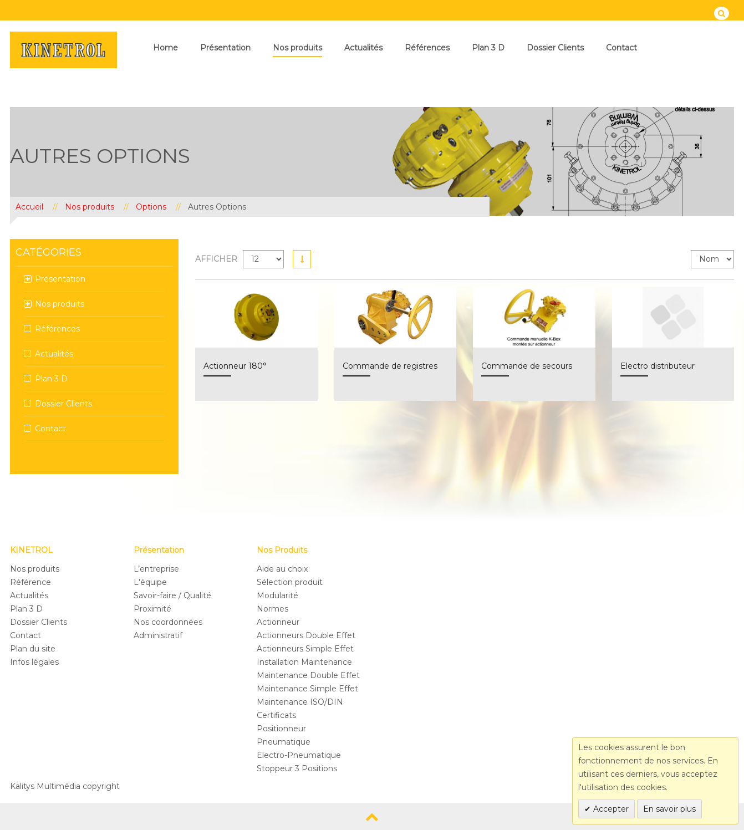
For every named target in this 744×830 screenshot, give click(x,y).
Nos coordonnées (168, 622)
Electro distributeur (657, 366)
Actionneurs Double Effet (306, 635)
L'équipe (150, 582)
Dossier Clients (555, 48)
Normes (272, 609)
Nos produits (297, 48)
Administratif (158, 635)
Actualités (363, 48)
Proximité (152, 609)
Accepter (610, 809)
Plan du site (32, 649)
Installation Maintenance (304, 662)
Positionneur (281, 729)
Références (427, 48)
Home (165, 48)
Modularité (277, 595)
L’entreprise (156, 569)
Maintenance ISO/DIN (300, 702)
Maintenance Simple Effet (307, 689)
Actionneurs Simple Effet (305, 649)
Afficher (216, 259)
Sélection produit (290, 582)
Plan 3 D (488, 48)
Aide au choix (282, 569)
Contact (621, 48)
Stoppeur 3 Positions (297, 768)
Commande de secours (526, 366)
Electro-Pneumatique (299, 755)
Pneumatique (283, 742)
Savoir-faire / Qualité (172, 595)
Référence (30, 582)
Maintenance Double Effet (308, 675)
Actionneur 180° (235, 366)
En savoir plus (669, 809)
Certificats (276, 715)
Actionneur (278, 622)
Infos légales (34, 662)
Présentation (225, 48)
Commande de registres (390, 366)
